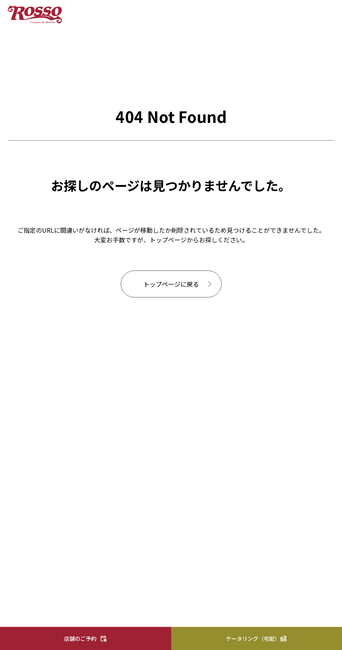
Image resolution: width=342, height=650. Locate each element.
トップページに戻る (171, 284)
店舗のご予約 (80, 638)
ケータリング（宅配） (253, 638)
